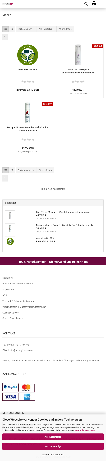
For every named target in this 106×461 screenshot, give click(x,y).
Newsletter (7, 277)
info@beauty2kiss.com (20, 350)
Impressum (8, 289)
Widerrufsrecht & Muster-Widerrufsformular (24, 307)
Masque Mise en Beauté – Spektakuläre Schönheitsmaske (27, 129)
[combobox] (26, 29)
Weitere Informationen (53, 454)
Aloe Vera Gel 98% (27, 69)
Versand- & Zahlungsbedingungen (19, 301)
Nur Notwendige (53, 446)
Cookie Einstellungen (12, 318)
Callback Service (10, 312)
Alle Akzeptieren (53, 437)
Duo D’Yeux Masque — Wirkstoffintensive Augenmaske (78, 71)
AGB (4, 295)
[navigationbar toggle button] (102, 4)
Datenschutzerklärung (84, 430)
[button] (5, 29)
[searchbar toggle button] (86, 4)
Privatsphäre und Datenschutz (17, 283)
